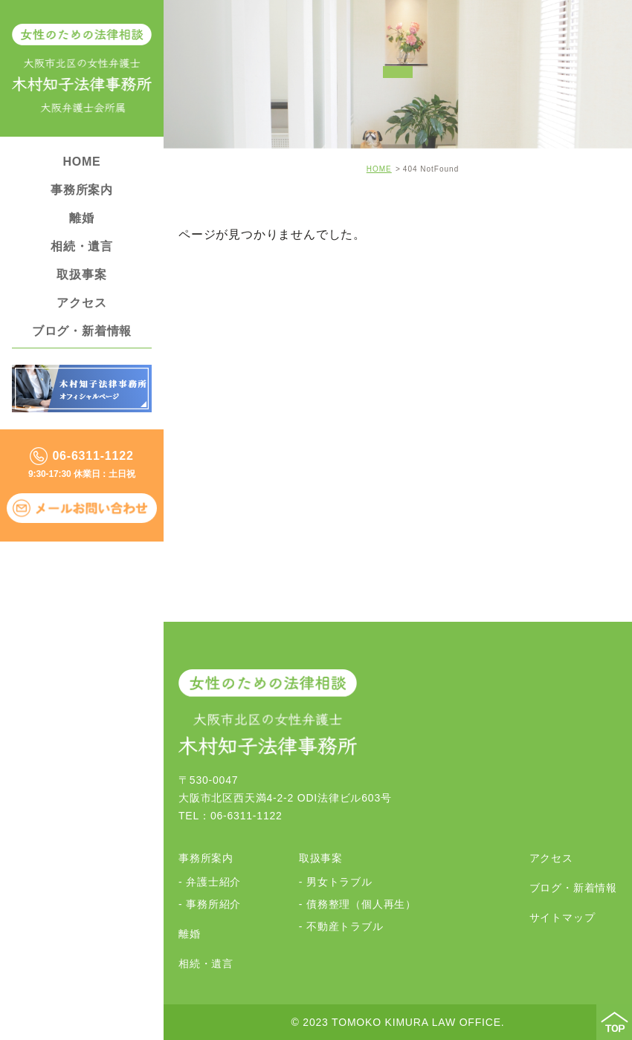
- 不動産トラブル (341, 926)
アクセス (81, 302)
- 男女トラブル (336, 882)
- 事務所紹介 (209, 904)
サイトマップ (562, 917)
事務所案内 (82, 189)
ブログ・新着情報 (82, 331)
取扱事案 (81, 274)
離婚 (81, 218)
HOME (81, 161)
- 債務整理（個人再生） (357, 904)
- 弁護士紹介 (209, 882)
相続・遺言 (82, 246)
